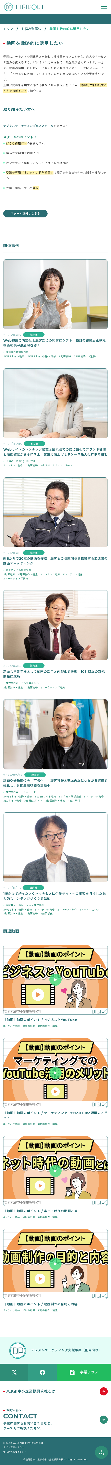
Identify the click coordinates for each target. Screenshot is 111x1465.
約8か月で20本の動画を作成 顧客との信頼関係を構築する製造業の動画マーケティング (55, 561)
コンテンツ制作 (14, 465)
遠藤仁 (94, 356)
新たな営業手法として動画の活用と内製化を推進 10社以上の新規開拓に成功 (54, 674)
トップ (8, 29)
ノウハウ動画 (12, 1026)
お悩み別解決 (31, 29)
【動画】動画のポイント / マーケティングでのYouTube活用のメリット (55, 1115)
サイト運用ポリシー (13, 1447)
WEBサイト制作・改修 (42, 356)
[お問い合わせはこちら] (55, 1419)
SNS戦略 (80, 356)
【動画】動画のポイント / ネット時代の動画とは (40, 1211)
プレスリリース (64, 465)
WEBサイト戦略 (14, 356)
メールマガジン (90, 909)
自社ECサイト (34, 800)
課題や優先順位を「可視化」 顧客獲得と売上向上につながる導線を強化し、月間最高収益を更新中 (55, 783)
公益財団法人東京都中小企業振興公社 (23, 1442)
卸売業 (34, 443)
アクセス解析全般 (71, 796)
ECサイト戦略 (13, 800)
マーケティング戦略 (16, 578)
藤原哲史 (47, 913)
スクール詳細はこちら (25, 213)
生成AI (46, 465)
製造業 (34, 334)
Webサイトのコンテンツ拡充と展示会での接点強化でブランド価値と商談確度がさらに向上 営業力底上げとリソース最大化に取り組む (55, 452)
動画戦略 (66, 356)
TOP (101, 1454)
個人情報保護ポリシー (15, 1451)
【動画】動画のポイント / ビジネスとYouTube (40, 1020)
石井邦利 (75, 800)
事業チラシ (83, 1372)
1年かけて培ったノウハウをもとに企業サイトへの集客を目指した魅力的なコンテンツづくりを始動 (54, 896)
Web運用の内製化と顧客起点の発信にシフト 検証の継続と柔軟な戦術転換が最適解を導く (54, 343)
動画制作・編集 (29, 574)
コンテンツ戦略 (51, 574)
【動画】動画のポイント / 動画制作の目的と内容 (40, 1304)
